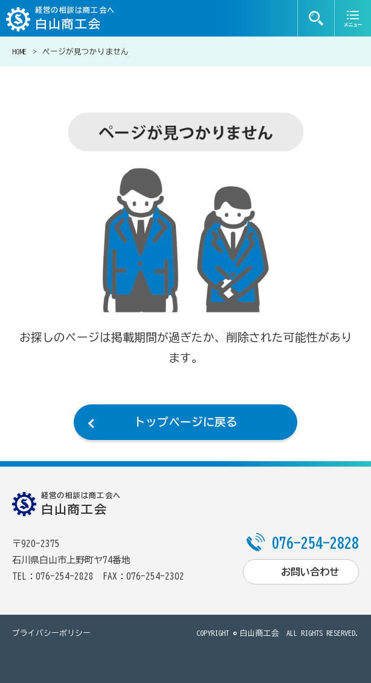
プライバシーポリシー (51, 633)
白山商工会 (259, 633)
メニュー (353, 18)
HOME (19, 52)
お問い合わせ (310, 572)
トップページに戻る (185, 421)
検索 (316, 18)
